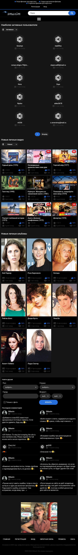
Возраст (43, 392)
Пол (4, 383)
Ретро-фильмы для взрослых (26, 1)
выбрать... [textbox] (9, 387)
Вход (45, 7)
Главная (6, 539)
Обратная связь (46, 539)
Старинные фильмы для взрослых (40, 3)
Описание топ (47, 452)
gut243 (48, 445)
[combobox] (20, 387)
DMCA (72, 539)
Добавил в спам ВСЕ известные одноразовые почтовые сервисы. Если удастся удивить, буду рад (17, 420)
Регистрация (35, 7)
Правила (62, 539)
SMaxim (11, 411)
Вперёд (44, 134)
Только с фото (12, 402)
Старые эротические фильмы (51, 1)
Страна (42, 383)
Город (5, 392)
